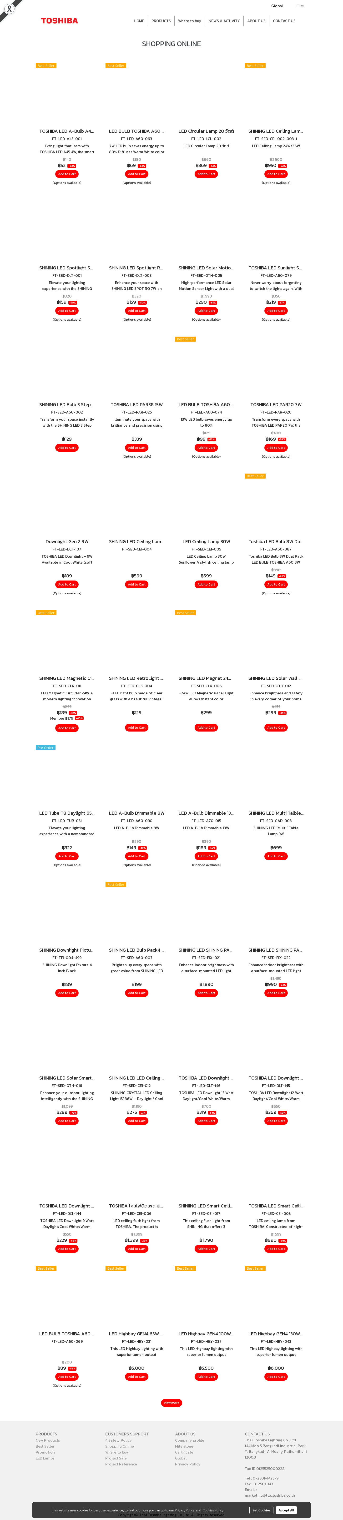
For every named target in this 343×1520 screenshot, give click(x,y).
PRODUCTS (161, 21)
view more (171, 1402)
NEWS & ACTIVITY (224, 21)
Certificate (184, 1452)
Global (277, 6)
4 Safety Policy (118, 1440)
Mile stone (184, 1446)
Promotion (45, 1452)
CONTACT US (284, 21)
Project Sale (116, 1458)
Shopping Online (119, 1446)
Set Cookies (261, 1510)
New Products (48, 1440)
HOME (139, 21)
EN (300, 5)
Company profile (189, 1440)
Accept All (286, 1510)
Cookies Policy (213, 1510)
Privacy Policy (188, 1464)
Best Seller (45, 1446)
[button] (303, 21)
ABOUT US (256, 21)
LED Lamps (45, 1458)
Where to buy (189, 21)
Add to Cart (67, 174)
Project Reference (121, 1464)
